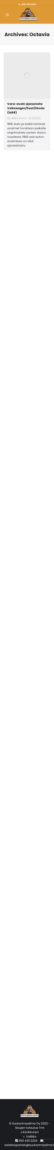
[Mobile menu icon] (7, 15)
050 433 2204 (29, 4)
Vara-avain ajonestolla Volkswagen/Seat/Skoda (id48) (25, 108)
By (16, 118)
